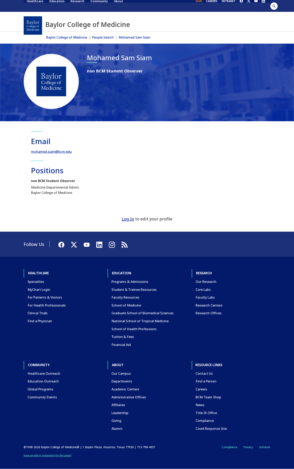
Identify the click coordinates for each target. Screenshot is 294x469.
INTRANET (228, 6)
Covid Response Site (211, 428)
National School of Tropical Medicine (140, 321)
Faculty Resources (125, 297)
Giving (116, 420)
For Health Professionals (47, 305)
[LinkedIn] (263, 5)
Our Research (206, 281)
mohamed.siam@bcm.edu (51, 151)
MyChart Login (39, 289)
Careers (201, 389)
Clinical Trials (38, 313)
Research (77, 6)
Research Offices (209, 313)
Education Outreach (43, 381)
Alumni (116, 428)
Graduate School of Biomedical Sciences (142, 313)
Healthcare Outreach (44, 373)
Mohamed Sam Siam (134, 37)
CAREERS (211, 6)
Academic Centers (125, 389)
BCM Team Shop (208, 397)
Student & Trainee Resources (134, 289)
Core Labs (203, 289)
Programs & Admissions (129, 281)
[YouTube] (256, 5)
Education (57, 6)
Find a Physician (40, 321)
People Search (103, 37)
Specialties (36, 281)
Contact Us (204, 373)
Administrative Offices (128, 397)
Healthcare (35, 6)
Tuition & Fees (122, 337)
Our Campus (121, 373)
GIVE (199, 6)
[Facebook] (241, 5)
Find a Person (206, 381)
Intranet (264, 447)
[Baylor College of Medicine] (33, 25)
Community (99, 6)
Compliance (205, 420)
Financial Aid (121, 344)
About (118, 6)
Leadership (119, 413)
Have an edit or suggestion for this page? (48, 455)
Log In (128, 219)
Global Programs (40, 389)
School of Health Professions (134, 329)
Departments (121, 381)
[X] (248, 5)
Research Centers (209, 305)
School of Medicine (126, 305)
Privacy (248, 447)
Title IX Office (206, 413)
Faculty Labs (205, 297)
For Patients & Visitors (45, 297)
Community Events (42, 397)
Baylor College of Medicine (66, 37)
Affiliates (118, 405)
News (200, 405)
